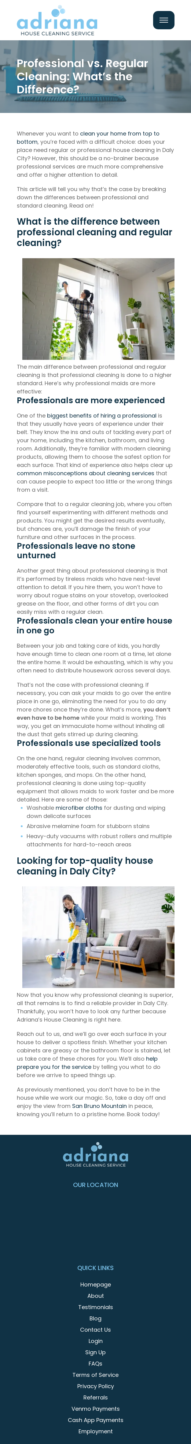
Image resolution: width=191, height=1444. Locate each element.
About (95, 1296)
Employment (96, 1431)
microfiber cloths (79, 808)
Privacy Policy (95, 1386)
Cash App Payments (95, 1420)
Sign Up (95, 1352)
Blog (95, 1318)
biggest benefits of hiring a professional (101, 415)
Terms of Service (95, 1375)
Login (96, 1341)
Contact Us (95, 1330)
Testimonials (95, 1307)
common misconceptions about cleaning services (85, 473)
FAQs (95, 1363)
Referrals (95, 1397)
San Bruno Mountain (99, 1106)
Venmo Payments (96, 1409)
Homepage (95, 1284)
